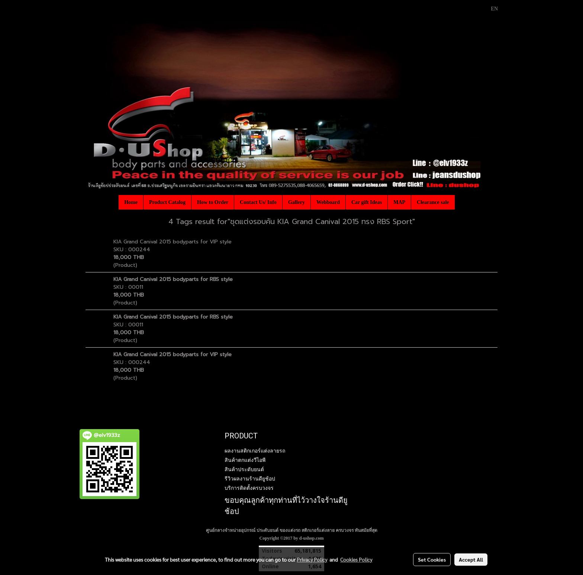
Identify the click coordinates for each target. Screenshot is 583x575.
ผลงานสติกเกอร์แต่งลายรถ (255, 451)
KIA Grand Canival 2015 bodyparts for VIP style (172, 242)
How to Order (212, 202)
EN (490, 9)
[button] (461, 202)
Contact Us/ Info (258, 202)
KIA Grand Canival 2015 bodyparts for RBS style (173, 279)
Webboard (328, 202)
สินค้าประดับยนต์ (244, 469)
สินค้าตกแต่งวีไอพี (245, 460)
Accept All (471, 559)
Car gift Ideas (366, 202)
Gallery (296, 202)
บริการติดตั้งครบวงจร (249, 488)
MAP (399, 202)
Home (131, 202)
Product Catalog (167, 202)
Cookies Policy (356, 559)
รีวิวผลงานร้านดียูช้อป (250, 479)
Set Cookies (432, 559)
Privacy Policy (312, 559)
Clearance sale (433, 202)
